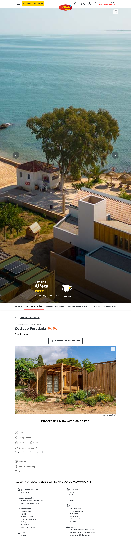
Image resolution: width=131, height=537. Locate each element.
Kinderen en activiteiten (78, 306)
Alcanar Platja (41, 295)
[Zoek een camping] (33, 3)
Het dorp (18, 306)
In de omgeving (110, 306)
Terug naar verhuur (27, 318)
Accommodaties (34, 306)
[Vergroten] (113, 349)
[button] (65, 146)
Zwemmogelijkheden (55, 306)
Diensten (96, 306)
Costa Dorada (54, 295)
